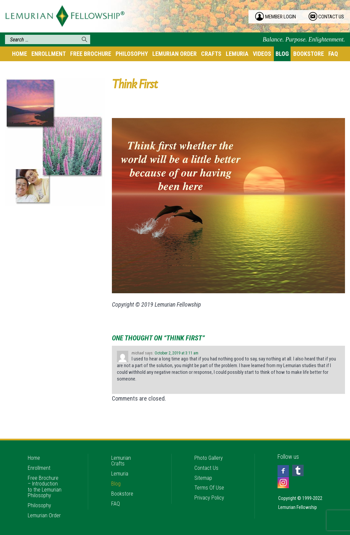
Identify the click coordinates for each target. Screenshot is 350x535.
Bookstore (308, 53)
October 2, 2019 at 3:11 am (176, 353)
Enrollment (48, 53)
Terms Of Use (209, 473)
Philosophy (132, 53)
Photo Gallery (209, 440)
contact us (332, 16)
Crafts (211, 53)
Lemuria (237, 53)
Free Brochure (90, 53)
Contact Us (207, 451)
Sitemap (203, 462)
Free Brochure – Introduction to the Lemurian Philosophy (44, 475)
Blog (282, 53)
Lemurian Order (174, 53)
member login (283, 16)
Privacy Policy (210, 485)
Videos (262, 53)
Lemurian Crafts (121, 443)
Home (19, 53)
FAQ (333, 53)
